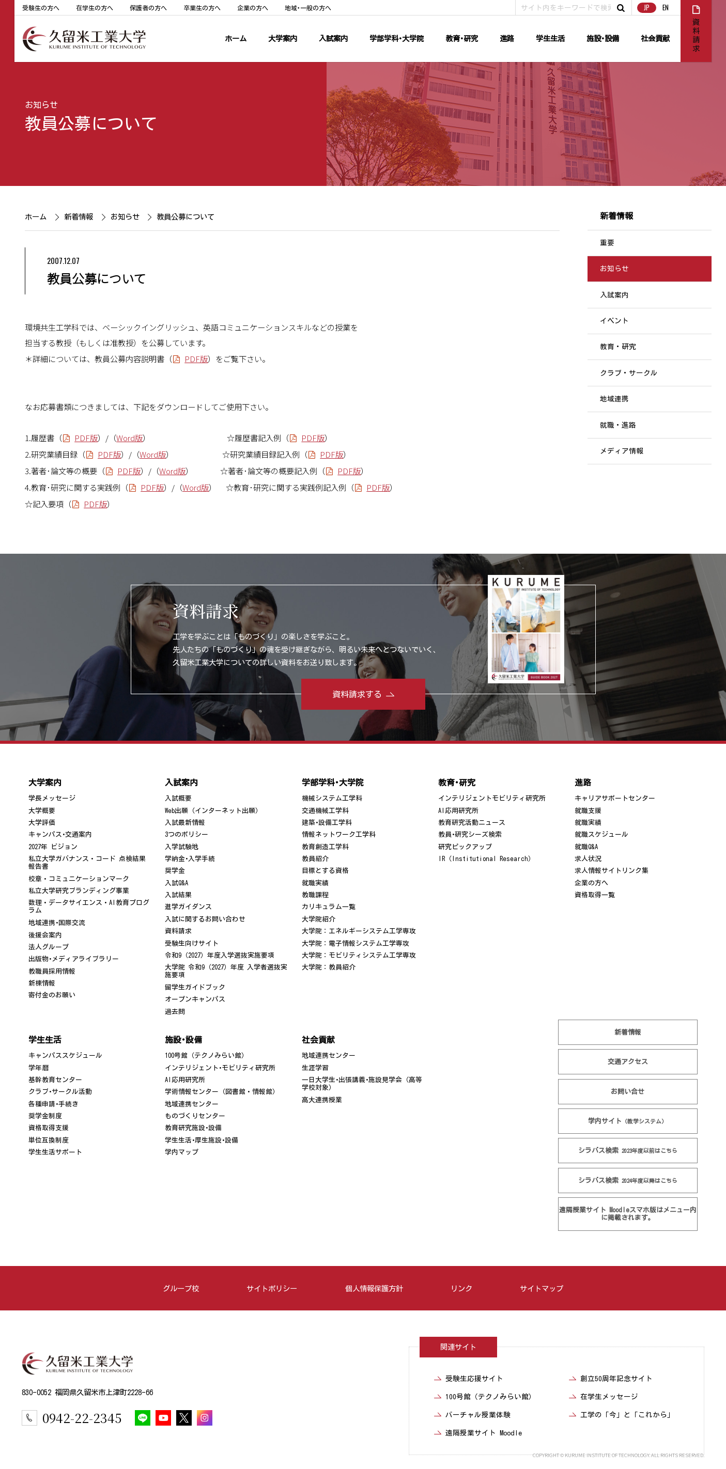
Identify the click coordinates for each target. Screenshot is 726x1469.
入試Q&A (176, 883)
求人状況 (588, 858)
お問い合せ (627, 1091)
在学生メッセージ (609, 1396)
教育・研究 (618, 347)
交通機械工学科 (325, 810)
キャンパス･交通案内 (60, 834)
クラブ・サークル (629, 373)
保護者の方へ (148, 8)
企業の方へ (252, 8)
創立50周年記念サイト (616, 1378)
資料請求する (357, 694)
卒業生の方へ (202, 8)
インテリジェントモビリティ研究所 (492, 798)
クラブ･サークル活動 (60, 1091)
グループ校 (181, 1288)
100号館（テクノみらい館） (206, 1055)
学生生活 (550, 38)
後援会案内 (45, 934)
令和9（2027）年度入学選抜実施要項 (219, 955)
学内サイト (627, 1121)
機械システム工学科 (332, 798)
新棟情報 (41, 983)
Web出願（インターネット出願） (213, 810)
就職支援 (588, 810)
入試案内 (333, 38)
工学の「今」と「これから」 (627, 1414)
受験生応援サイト (474, 1378)
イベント (614, 320)
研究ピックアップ (465, 846)
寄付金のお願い (51, 995)
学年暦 (38, 1068)
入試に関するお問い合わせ (205, 919)
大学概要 (41, 810)
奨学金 (175, 870)
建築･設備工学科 (327, 822)
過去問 (175, 1011)
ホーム (235, 38)
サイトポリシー (271, 1288)
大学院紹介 (318, 919)
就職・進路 (618, 425)
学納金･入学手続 (190, 858)
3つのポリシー (186, 834)
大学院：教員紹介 (329, 967)
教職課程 (315, 895)
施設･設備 (602, 38)
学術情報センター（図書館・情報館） (222, 1091)
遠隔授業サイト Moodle (628, 1214)
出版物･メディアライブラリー (73, 959)
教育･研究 (461, 38)
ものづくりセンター (195, 1116)
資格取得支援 (48, 1127)
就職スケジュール (601, 834)
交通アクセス (628, 1061)
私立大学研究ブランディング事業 (78, 890)
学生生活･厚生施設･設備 (201, 1140)
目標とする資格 (325, 870)
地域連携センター (192, 1104)
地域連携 (614, 398)
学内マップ (181, 1152)
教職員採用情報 (51, 971)
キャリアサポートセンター (615, 798)
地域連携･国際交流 (56, 922)
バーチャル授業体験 (478, 1414)
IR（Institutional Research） (486, 858)
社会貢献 (655, 38)
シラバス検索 (627, 1150)
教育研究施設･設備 (193, 1127)
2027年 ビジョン (53, 846)
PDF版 (196, 358)
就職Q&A (586, 846)
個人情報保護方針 (374, 1288)
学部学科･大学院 (396, 38)
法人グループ (48, 947)
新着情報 (78, 217)
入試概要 (178, 798)
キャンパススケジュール (65, 1055)
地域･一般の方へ (308, 8)
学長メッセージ (51, 798)
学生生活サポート (55, 1152)
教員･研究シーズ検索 (470, 834)
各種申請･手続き (53, 1104)
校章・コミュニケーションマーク (78, 879)
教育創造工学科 (325, 846)
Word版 (129, 437)
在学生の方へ (94, 8)
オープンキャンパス (195, 999)
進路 (507, 38)
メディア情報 (621, 451)
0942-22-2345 (81, 1418)
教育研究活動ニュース (471, 822)
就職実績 (315, 883)
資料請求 (178, 931)
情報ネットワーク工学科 (339, 834)
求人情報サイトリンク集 (611, 870)
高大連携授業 (322, 1100)
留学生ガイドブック (195, 987)
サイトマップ (541, 1288)
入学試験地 (181, 846)
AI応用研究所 (458, 810)
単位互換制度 (48, 1140)
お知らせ (41, 105)
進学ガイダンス (188, 906)
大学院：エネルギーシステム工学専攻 (359, 931)
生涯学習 (315, 1068)
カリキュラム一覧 (329, 906)
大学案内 (282, 38)
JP (646, 7)
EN (665, 7)
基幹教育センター (55, 1079)
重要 (607, 242)
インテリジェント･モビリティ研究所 (220, 1068)
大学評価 (41, 822)
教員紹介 (315, 858)
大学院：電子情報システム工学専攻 (355, 943)
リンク (461, 1288)
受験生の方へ (40, 8)
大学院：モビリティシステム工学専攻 (359, 955)
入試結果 (178, 895)
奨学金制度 (45, 1116)
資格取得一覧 (595, 895)
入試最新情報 (185, 822)
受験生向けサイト (192, 943)
